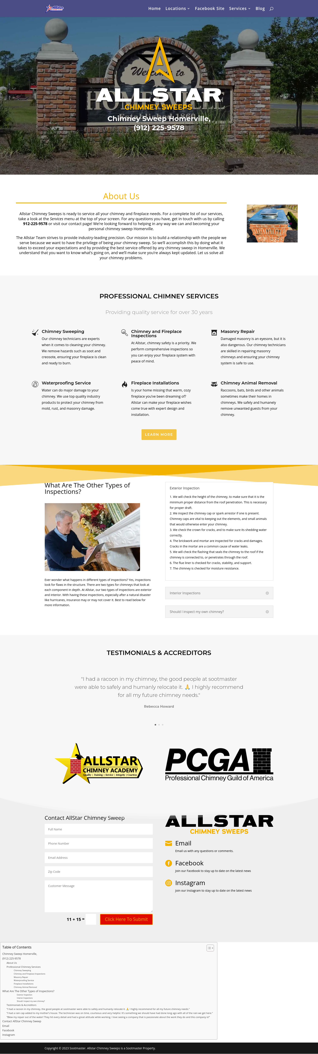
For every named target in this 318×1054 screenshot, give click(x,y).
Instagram (8, 1035)
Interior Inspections (25, 998)
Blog (260, 9)
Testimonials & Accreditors (21, 1005)
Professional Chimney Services (24, 966)
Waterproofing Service (24, 980)
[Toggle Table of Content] (208, 948)
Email (183, 843)
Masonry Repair (21, 977)
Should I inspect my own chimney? (31, 1001)
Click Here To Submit (126, 919)
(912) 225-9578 (11, 958)
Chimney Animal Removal (25, 987)
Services (238, 9)
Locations (175, 9)
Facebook (8, 1030)
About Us (12, 962)
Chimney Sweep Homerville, (19, 954)
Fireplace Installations (23, 983)
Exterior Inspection (24, 995)
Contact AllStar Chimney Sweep (21, 1021)
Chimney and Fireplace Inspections (29, 973)
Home (154, 9)
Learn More (159, 435)
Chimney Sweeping (22, 970)
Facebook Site (210, 9)
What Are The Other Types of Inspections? (28, 991)
